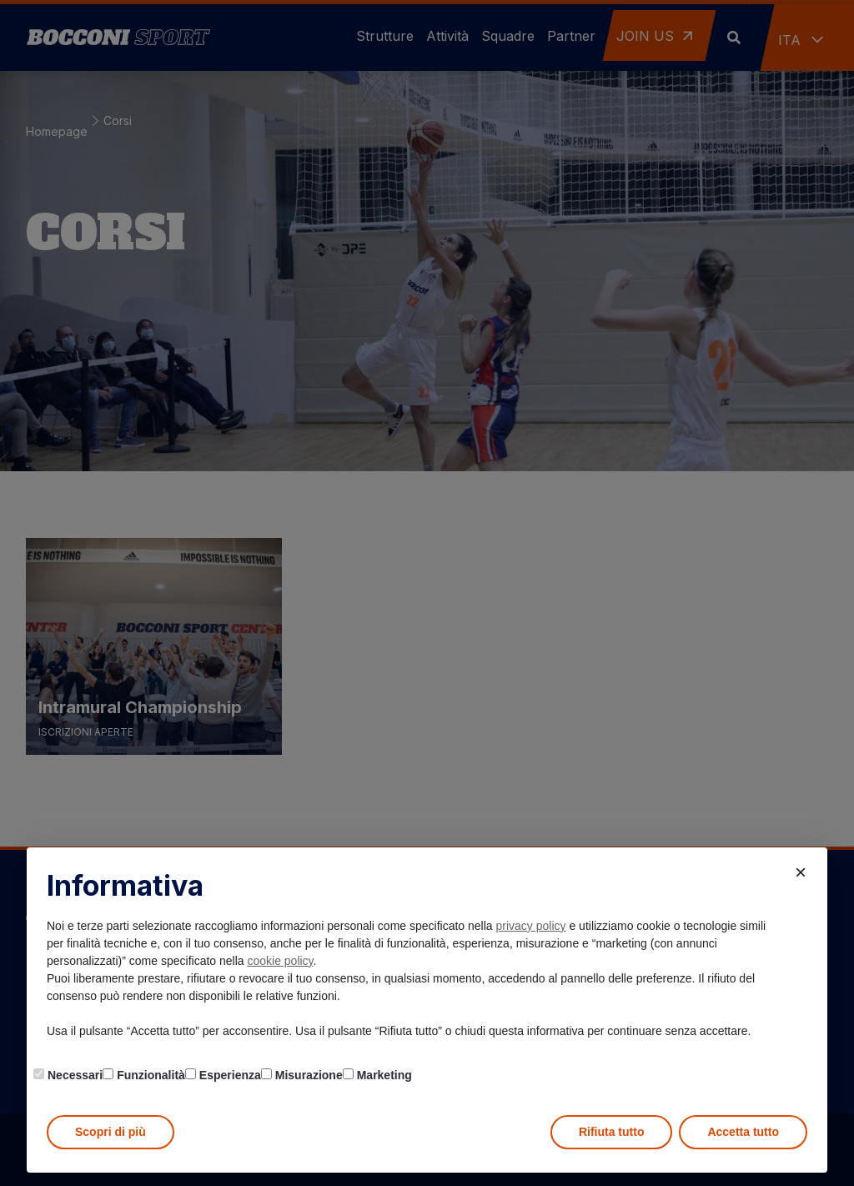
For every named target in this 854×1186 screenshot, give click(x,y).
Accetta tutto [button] (743, 1131)
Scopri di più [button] (110, 1131)
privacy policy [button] (531, 925)
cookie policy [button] (280, 960)
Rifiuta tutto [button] (612, 1131)
